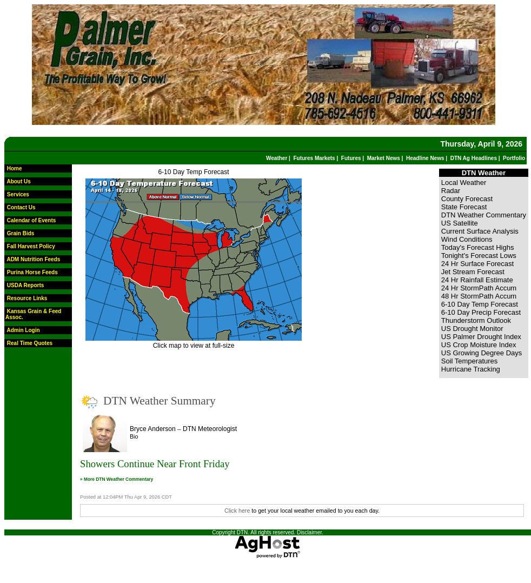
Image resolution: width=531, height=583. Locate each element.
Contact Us (21, 207)
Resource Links (27, 298)
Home (14, 168)
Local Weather (464, 182)
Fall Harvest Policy (31, 246)
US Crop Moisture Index (478, 345)
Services (18, 194)
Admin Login (22, 330)
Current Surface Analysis (480, 231)
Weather (276, 158)
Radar (450, 191)
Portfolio (514, 158)
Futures (351, 158)
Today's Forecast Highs (477, 247)
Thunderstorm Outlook (476, 320)
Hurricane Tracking (470, 369)
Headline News (425, 158)
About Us (18, 181)
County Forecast (467, 199)
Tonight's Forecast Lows (478, 255)
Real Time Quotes (29, 343)
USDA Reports (25, 285)
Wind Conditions (467, 239)
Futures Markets (314, 158)
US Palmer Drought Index (481, 337)
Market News (383, 158)
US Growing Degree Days (481, 353)
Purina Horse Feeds (32, 272)
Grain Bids (21, 233)
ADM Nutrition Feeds (33, 259)
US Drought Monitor (472, 328)
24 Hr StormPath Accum (478, 288)
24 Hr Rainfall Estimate (477, 280)
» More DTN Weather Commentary (116, 479)
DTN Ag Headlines (473, 158)
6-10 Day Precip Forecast (481, 312)
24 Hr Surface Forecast (477, 264)
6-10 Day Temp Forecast (193, 172)
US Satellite (459, 223)
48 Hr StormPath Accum (478, 296)
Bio (134, 436)
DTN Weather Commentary (483, 215)
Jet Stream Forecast (473, 272)
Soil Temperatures (469, 361)
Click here (237, 510)
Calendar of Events (31, 220)
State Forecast (464, 207)
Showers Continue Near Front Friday (155, 463)
